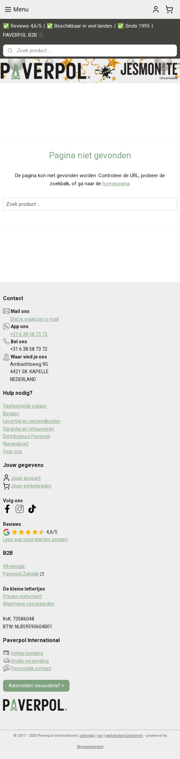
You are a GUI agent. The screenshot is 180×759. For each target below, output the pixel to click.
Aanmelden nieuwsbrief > (36, 686)
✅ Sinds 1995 (133, 26)
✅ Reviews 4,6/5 (22, 26)
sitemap (87, 735)
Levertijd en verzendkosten (31, 421)
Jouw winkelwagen (31, 485)
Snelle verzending (30, 661)
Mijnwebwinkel (90, 747)
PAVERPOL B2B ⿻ (23, 35)
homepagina (116, 184)
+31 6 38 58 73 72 (28, 334)
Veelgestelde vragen (25, 406)
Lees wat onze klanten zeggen (35, 539)
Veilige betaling (27, 653)
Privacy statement (22, 596)
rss (100, 735)
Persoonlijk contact (31, 668)
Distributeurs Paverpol (26, 436)
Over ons (12, 451)
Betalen (11, 413)
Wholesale (14, 566)
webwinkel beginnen (124, 735)
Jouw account (26, 478)
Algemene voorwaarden (28, 603)
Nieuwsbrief (16, 443)
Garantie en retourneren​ (28, 429)
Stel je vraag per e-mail (34, 319)
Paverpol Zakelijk (21, 573)
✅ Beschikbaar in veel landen (79, 26)
